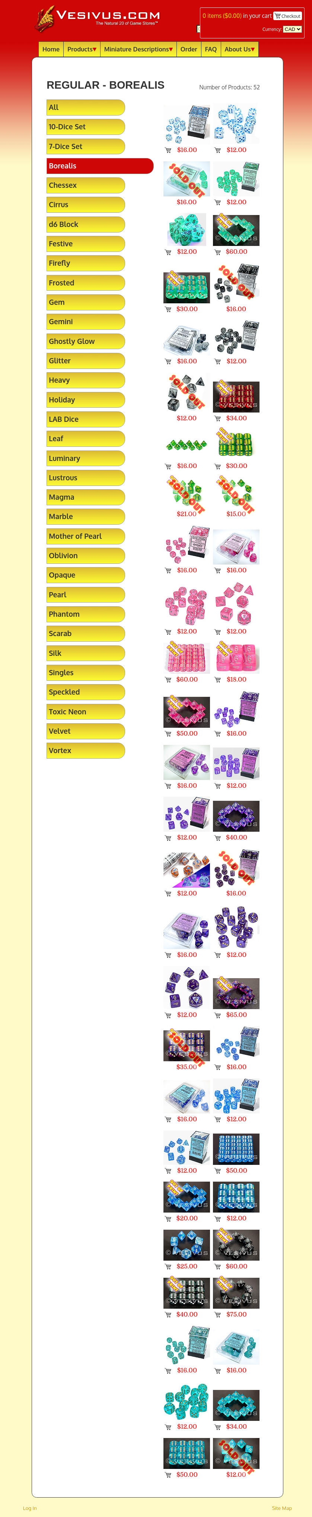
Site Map (282, 1508)
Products (81, 49)
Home (51, 49)
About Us (240, 49)
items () (222, 15)
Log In (30, 1508)
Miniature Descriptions (138, 49)
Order (189, 49)
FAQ (211, 49)
